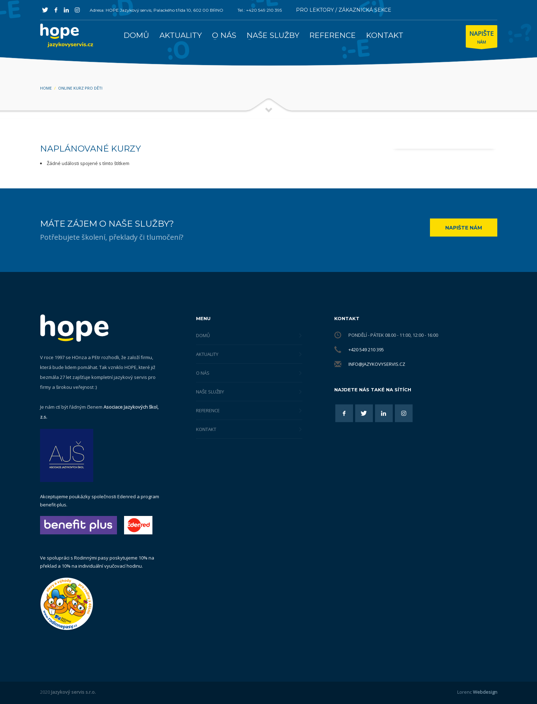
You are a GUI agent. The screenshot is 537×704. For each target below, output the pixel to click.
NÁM (481, 38)
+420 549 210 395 (366, 349)
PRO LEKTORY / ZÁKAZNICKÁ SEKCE (343, 10)
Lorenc (477, 692)
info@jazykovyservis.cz (376, 364)
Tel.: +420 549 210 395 (259, 10)
